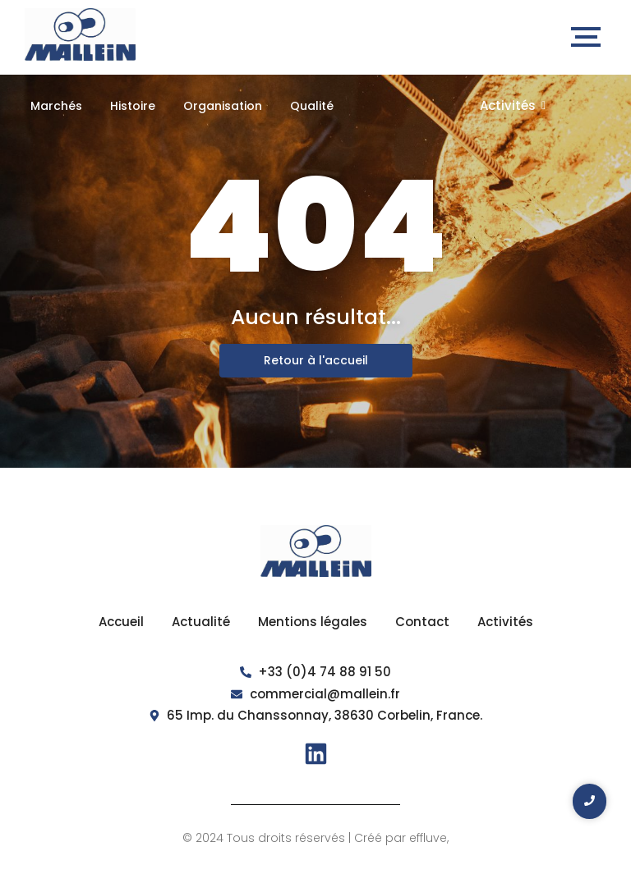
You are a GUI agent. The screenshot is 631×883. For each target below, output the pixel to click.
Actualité (201, 621)
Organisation (222, 106)
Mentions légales (312, 621)
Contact (422, 621)
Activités (513, 105)
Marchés (56, 106)
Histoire (132, 106)
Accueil (121, 621)
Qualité (312, 106)
